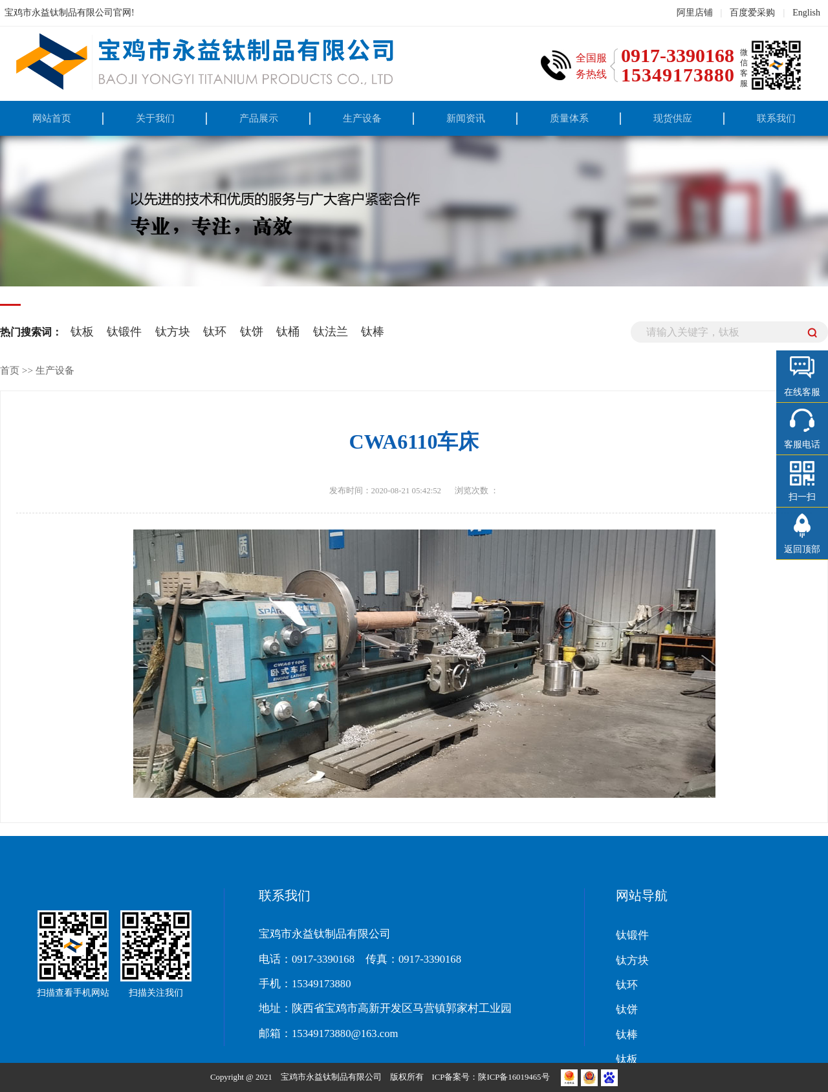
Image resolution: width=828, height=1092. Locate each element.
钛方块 (172, 331)
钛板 (82, 331)
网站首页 (51, 117)
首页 (9, 370)
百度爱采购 (752, 12)
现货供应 (672, 117)
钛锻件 (124, 331)
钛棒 (372, 331)
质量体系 (569, 117)
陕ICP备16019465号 (514, 1077)
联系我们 (776, 117)
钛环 (214, 331)
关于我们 (155, 117)
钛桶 (288, 331)
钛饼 (251, 331)
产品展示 (258, 117)
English (806, 12)
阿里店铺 (695, 12)
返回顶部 (802, 549)
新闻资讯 (465, 117)
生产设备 (362, 117)
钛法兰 (330, 331)
